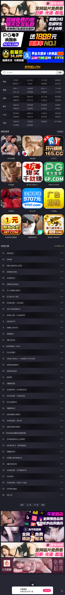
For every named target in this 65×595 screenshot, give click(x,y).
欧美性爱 (58, 97)
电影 (4, 98)
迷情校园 (16, 117)
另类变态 (58, 100)
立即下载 (47, 590)
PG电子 (16, 80)
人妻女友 (44, 113)
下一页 (36, 505)
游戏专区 (58, 80)
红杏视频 (16, 125)
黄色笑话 (44, 117)
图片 (4, 106)
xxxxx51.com (32, 67)
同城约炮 (16, 121)
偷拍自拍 (30, 97)
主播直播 (44, 92)
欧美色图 (44, 105)
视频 (4, 90)
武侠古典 (58, 113)
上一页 (29, 505)
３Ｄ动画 (58, 88)
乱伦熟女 (44, 100)
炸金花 (30, 84)
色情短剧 (30, 125)
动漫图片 (58, 105)
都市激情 (16, 113)
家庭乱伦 (30, 113)
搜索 (60, 72)
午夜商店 (30, 121)
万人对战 (44, 80)
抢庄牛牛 (58, 84)
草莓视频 (44, 121)
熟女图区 (44, 108)
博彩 (4, 81)
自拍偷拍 (30, 88)
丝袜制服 (30, 92)
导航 (4, 123)
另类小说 (30, 117)
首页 (22, 505)
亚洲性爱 (16, 97)
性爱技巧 (58, 117)
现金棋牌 (44, 84)
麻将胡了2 (16, 84)
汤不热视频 (58, 121)
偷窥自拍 (16, 105)
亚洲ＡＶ (16, 88)
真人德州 (30, 80)
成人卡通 (44, 97)
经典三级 (30, 100)
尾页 (43, 505)
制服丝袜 (16, 100)
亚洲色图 (30, 105)
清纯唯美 (30, 108)
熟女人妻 (16, 92)
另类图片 (58, 108)
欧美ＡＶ (44, 88)
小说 (4, 115)
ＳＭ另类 (58, 92)
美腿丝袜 (16, 108)
